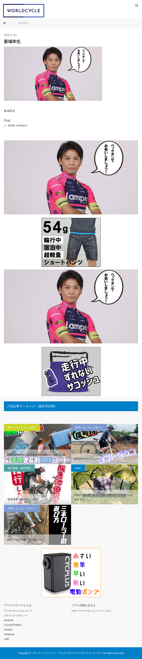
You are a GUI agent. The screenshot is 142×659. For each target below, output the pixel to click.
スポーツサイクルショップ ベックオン (91, 610)
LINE (6, 639)
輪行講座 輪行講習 (19, 468)
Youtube (8, 629)
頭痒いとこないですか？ (89, 427)
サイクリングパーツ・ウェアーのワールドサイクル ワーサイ (68, 653)
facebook (9, 620)
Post (7, 120)
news (78, 468)
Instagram (9, 634)
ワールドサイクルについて (18, 610)
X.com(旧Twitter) (12, 625)
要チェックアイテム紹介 (22, 427)
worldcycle (21, 125)
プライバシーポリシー (15, 615)
